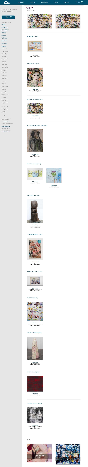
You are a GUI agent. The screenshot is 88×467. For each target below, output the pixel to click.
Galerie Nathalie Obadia (35, 56)
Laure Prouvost (4, 40)
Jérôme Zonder (4, 48)
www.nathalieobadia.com (6, 121)
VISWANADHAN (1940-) (33, 372)
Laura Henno (4, 32)
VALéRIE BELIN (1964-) (33, 63)
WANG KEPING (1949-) (33, 195)
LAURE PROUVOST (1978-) (34, 271)
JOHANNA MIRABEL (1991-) (34, 234)
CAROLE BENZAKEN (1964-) (35, 99)
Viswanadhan (4, 46)
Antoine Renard (4, 43)
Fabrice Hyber (4, 33)
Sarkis (3, 44)
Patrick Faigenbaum (5, 29)
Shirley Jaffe (4, 35)
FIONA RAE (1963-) (32, 298)
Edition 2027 (21, 2)
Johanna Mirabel (4, 38)
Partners (66, 2)
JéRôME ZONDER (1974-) (34, 403)
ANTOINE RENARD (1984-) (34, 332)
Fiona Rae (3, 41)
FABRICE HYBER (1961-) (34, 164)
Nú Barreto (3, 24)
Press (56, 2)
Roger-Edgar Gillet (5, 30)
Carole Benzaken (5, 27)
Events (33, 2)
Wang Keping (4, 37)
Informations (44, 2)
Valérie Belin (4, 26)
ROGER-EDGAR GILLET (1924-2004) (37, 125)
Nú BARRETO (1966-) (33, 36)
